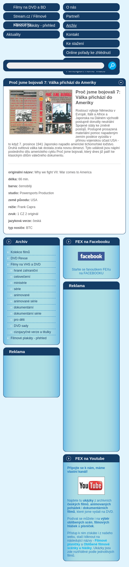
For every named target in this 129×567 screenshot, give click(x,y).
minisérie (20, 283)
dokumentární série (27, 313)
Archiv (21, 242)
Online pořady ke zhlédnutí (88, 52)
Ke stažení (75, 43)
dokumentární (23, 307)
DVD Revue (19, 258)
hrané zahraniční (26, 270)
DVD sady (21, 326)
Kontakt (72, 34)
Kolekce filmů (20, 252)
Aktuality (13, 34)
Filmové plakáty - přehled (28, 338)
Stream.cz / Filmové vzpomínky (29, 17)
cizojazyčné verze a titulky (32, 332)
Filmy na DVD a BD (29, 7)
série (17, 289)
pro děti (19, 320)
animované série (25, 301)
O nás (71, 7)
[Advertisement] (31, 376)
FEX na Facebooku (92, 242)
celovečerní (22, 277)
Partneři (72, 16)
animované (22, 295)
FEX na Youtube (89, 458)
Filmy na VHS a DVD (26, 264)
